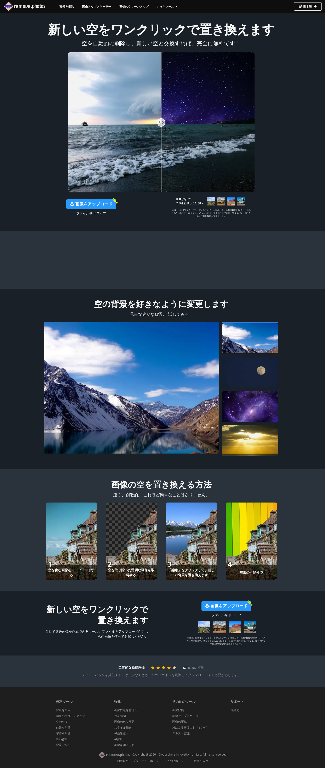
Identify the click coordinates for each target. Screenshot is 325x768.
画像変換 (178, 710)
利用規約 (232, 210)
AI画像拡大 (121, 733)
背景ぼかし (63, 745)
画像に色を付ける (125, 710)
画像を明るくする (125, 745)
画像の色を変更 (124, 722)
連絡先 (234, 710)
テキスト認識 (181, 733)
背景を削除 (66, 7)
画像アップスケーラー (96, 7)
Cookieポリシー (176, 761)
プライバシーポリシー (147, 761)
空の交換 (62, 722)
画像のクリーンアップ (133, 7)
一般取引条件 (199, 761)
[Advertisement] (161, 260)
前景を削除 (63, 727)
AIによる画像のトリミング (189, 727)
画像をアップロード (91, 204)
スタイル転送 (123, 727)
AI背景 (118, 739)
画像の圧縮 (179, 722)
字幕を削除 (63, 733)
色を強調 (120, 716)
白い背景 (62, 739)
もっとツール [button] (166, 7)
